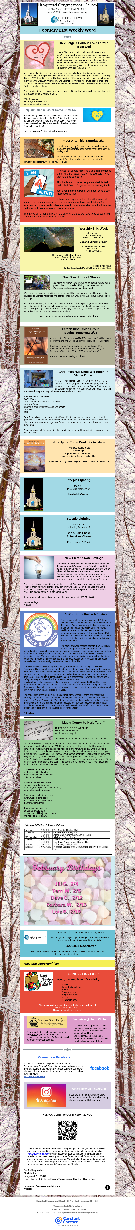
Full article (29, 713)
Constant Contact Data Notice (74, 1209)
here (78, 257)
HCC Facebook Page (34, 1076)
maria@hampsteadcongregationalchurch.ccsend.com (66, 1213)
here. (95, 316)
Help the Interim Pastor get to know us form (46, 131)
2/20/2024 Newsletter (80, 946)
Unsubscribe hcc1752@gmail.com (67, 1206)
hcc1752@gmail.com (38, 1154)
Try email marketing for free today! (67, 1225)
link (98, 1100)
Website (28, 1189)
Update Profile (54, 1209)
